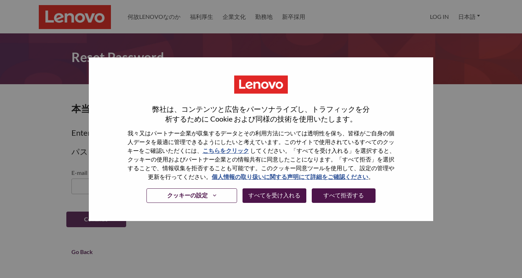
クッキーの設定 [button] (187, 195)
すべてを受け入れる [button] (274, 195)
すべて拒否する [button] (343, 195)
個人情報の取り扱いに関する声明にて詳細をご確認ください (290, 176)
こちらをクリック (226, 150)
